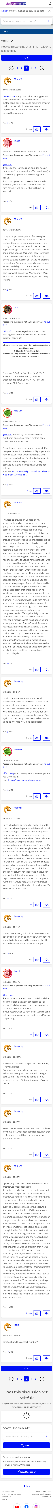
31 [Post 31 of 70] (7, 123)
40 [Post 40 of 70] (8, 953)
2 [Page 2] (21, 68)
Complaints (6, 1497)
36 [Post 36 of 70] (8, 663)
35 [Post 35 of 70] (7, 485)
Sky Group (6, 1499)
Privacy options (8, 1492)
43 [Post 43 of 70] (8, 1149)
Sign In (50, 4)
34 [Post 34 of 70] (8, 393)
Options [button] (5, 41)
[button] (49, 78)
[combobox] (24, 21)
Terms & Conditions (43, 1492)
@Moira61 (7, 164)
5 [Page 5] (35, 68)
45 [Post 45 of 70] (8, 1352)
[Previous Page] (11, 68)
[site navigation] (3, 3)
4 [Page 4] (31, 68)
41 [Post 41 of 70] (7, 1028)
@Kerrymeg (8, 773)
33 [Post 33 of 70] (7, 290)
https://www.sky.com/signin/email (24, 780)
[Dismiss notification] (49, 11)
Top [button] (28, 1486)
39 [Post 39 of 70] (8, 898)
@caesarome (9, 96)
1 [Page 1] (17, 68)
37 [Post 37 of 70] (7, 732)
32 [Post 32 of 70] (7, 201)
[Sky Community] (16, 4)
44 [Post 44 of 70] (8, 1307)
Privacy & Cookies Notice (11, 1494)
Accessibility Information (41, 1494)
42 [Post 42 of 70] (8, 1093)
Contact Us (46, 1497)
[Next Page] (42, 68)
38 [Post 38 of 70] (8, 790)
